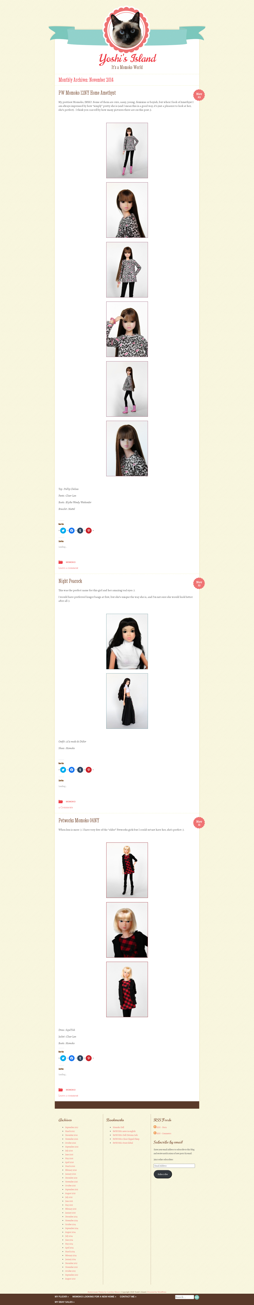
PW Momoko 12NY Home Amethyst (87, 92)
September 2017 (71, 1127)
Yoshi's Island (127, 58)
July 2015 (69, 1197)
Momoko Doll (118, 1127)
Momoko (71, 562)
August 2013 (70, 1278)
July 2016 (69, 1150)
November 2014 (71, 1220)
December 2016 (71, 1135)
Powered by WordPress (156, 1292)
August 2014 (70, 1232)
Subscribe (163, 1174)
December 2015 (71, 1177)
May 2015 (69, 1205)
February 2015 (70, 1208)
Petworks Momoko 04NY (79, 820)
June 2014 (69, 1239)
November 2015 (71, 1181)
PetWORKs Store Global (123, 1142)
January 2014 (70, 1259)
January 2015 (70, 1212)
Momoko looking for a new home (93, 1296)
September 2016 (71, 1146)
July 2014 (69, 1236)
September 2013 (71, 1274)
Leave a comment (68, 568)
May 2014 (69, 1243)
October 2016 (70, 1142)
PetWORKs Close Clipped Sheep (126, 1139)
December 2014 (71, 1216)
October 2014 (70, 1224)
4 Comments (66, 807)
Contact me (127, 1296)
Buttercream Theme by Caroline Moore (104, 1292)
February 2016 (71, 1170)
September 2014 (71, 1228)
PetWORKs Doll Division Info (125, 1135)
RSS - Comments (164, 1133)
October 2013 (70, 1271)
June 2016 (69, 1154)
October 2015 (70, 1185)
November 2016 (71, 1139)
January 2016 (70, 1173)
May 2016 (69, 1158)
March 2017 (70, 1131)
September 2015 (71, 1189)
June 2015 (69, 1201)
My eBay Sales (64, 1302)
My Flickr (61, 1296)
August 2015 (70, 1193)
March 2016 (70, 1166)
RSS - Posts (162, 1127)
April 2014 (69, 1247)
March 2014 (70, 1251)
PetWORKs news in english (124, 1131)
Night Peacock (70, 581)
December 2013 (71, 1263)
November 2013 (71, 1267)
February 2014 (70, 1255)
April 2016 (69, 1162)
